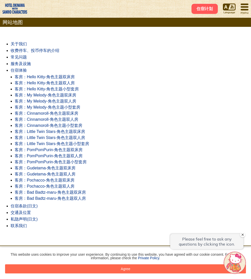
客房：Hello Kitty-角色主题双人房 (45, 83)
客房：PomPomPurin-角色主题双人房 (49, 156)
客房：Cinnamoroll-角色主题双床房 (46, 113)
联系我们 (19, 226)
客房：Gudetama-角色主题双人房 (45, 174)
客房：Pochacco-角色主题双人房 (44, 186)
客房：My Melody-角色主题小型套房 (47, 107)
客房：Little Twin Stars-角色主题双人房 (50, 137)
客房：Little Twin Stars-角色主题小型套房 (52, 144)
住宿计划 (205, 9)
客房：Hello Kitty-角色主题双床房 (45, 77)
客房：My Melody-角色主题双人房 (45, 101)
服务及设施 (21, 64)
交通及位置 (21, 212)
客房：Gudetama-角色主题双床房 (45, 168)
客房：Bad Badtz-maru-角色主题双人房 (50, 198)
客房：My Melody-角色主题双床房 (45, 95)
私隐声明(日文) (24, 219)
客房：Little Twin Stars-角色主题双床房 (50, 131)
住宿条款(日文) (24, 206)
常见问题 (19, 57)
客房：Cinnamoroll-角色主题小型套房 (48, 125)
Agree (125, 269)
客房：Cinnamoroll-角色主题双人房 (46, 119)
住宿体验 (19, 70)
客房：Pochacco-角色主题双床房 (44, 180)
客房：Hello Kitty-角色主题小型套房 (47, 89)
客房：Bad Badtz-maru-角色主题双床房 (50, 192)
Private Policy (148, 258)
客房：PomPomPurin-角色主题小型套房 (51, 162)
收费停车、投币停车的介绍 (35, 50)
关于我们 (19, 44)
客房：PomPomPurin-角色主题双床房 (49, 150)
